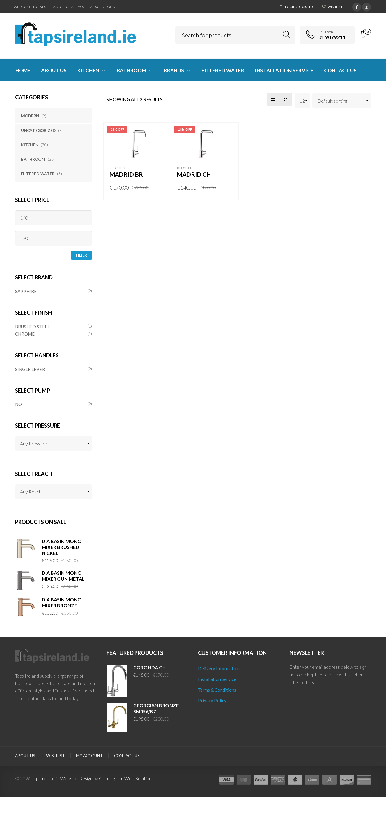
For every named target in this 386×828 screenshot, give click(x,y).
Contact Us (127, 755)
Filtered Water (38, 173)
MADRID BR (126, 174)
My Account (89, 755)
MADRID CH (194, 174)
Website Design (76, 778)
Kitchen (29, 144)
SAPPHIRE (26, 291)
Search (286, 34)
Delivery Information (219, 668)
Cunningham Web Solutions (126, 778)
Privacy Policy (212, 700)
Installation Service (217, 679)
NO (18, 404)
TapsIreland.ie (45, 778)
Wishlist (335, 7)
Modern (30, 116)
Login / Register (299, 7)
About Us (25, 755)
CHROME (25, 334)
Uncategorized (38, 130)
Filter (81, 255)
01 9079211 (332, 37)
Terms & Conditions (217, 689)
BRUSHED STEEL (32, 326)
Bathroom (33, 159)
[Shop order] (341, 100)
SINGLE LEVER (30, 369)
